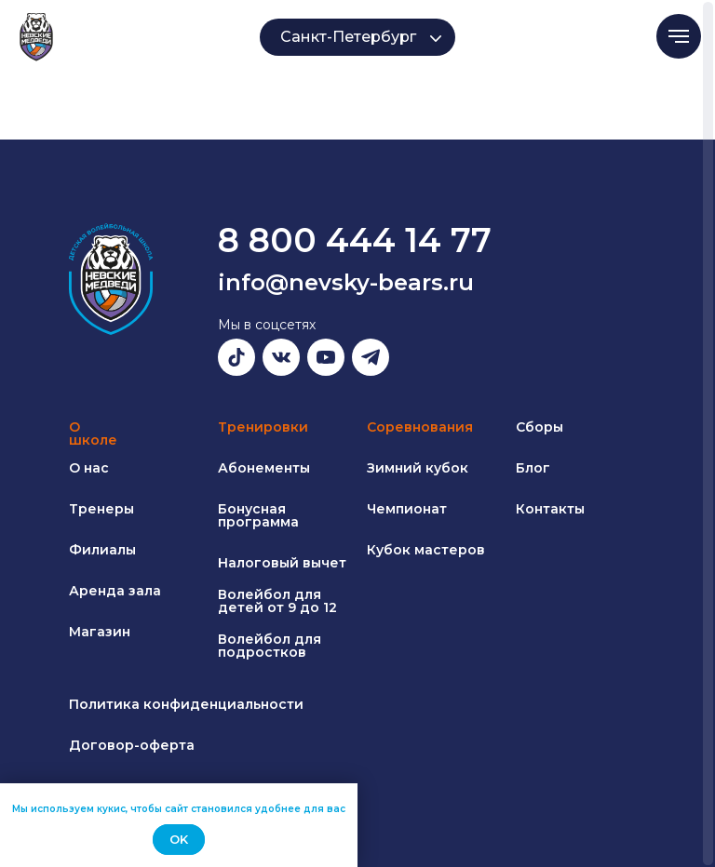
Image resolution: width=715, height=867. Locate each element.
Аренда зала (115, 590)
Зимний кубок (417, 468)
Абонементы (264, 468)
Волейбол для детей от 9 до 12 (277, 601)
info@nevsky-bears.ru (346, 282)
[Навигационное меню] (678, 36)
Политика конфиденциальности (186, 704)
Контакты (550, 508)
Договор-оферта (132, 745)
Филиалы (102, 549)
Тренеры (101, 508)
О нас (89, 468)
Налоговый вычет (282, 562)
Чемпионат (407, 508)
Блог (533, 468)
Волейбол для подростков (269, 645)
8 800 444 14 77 (355, 240)
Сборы (539, 427)
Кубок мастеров (426, 549)
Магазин (99, 631)
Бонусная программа (258, 515)
